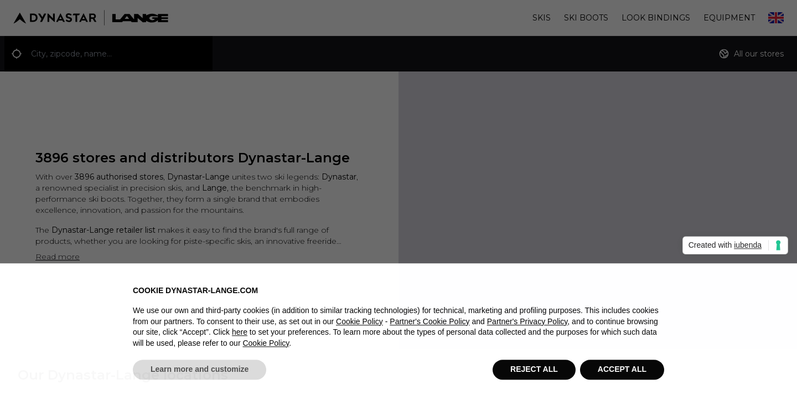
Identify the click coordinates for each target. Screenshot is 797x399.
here (239, 336)
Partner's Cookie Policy (429, 325)
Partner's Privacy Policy (527, 325)
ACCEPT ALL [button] (622, 374)
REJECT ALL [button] (534, 374)
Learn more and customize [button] (200, 374)
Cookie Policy (359, 325)
